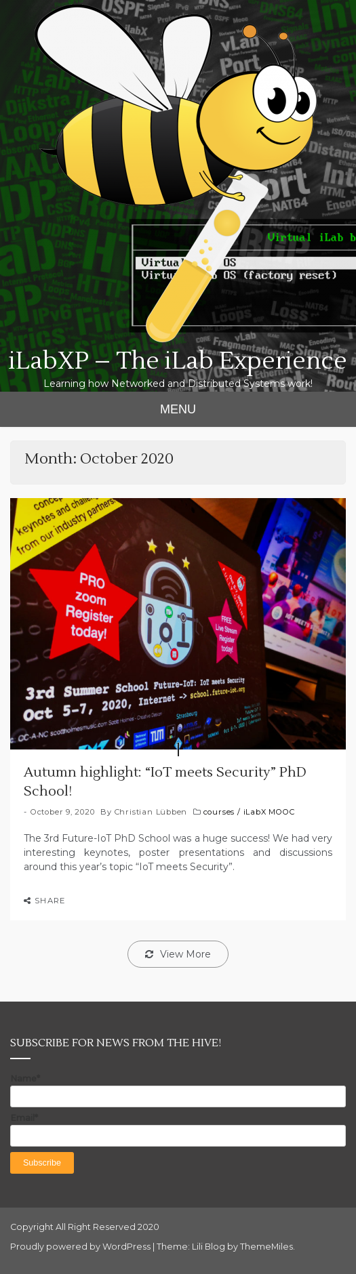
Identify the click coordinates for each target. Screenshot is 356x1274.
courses (219, 812)
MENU (178, 409)
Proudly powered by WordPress (81, 1246)
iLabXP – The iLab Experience (178, 361)
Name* (178, 1090)
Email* (178, 1130)
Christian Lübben (151, 812)
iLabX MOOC (269, 812)
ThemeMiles (266, 1246)
